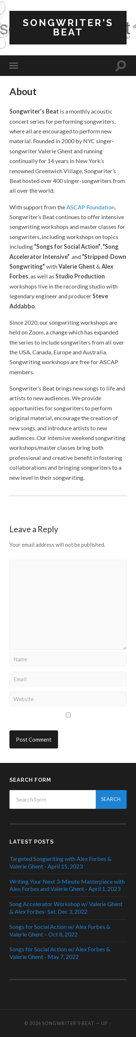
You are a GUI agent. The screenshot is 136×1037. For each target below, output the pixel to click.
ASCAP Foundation (90, 207)
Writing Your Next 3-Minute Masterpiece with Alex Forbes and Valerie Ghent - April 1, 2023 (67, 885)
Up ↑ (106, 1023)
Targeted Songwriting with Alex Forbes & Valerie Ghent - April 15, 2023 (60, 862)
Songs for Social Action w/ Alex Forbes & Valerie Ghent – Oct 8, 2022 (59, 930)
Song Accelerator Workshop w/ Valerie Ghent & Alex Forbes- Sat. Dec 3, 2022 (66, 907)
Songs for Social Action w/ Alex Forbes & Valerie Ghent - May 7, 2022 (59, 953)
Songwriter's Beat (68, 27)
